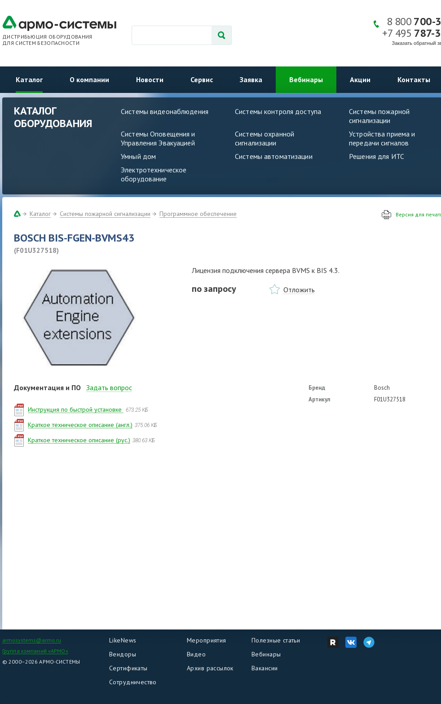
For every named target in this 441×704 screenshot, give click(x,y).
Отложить (299, 289)
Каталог (29, 79)
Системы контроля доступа (278, 111)
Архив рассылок (210, 668)
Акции (360, 79)
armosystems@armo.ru (31, 640)
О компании (89, 79)
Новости (149, 79)
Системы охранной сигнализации (264, 138)
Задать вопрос (109, 387)
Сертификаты (128, 668)
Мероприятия (206, 640)
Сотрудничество (133, 682)
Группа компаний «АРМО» (35, 650)
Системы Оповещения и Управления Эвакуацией (158, 138)
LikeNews (122, 640)
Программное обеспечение (198, 214)
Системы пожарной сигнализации (105, 214)
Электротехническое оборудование (153, 174)
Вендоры (122, 654)
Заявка (251, 79)
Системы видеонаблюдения (164, 111)
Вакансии (264, 668)
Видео (196, 654)
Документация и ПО (47, 387)
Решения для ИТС (376, 156)
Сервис (201, 79)
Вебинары (306, 79)
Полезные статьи (275, 640)
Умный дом (138, 156)
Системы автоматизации (274, 156)
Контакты (413, 79)
